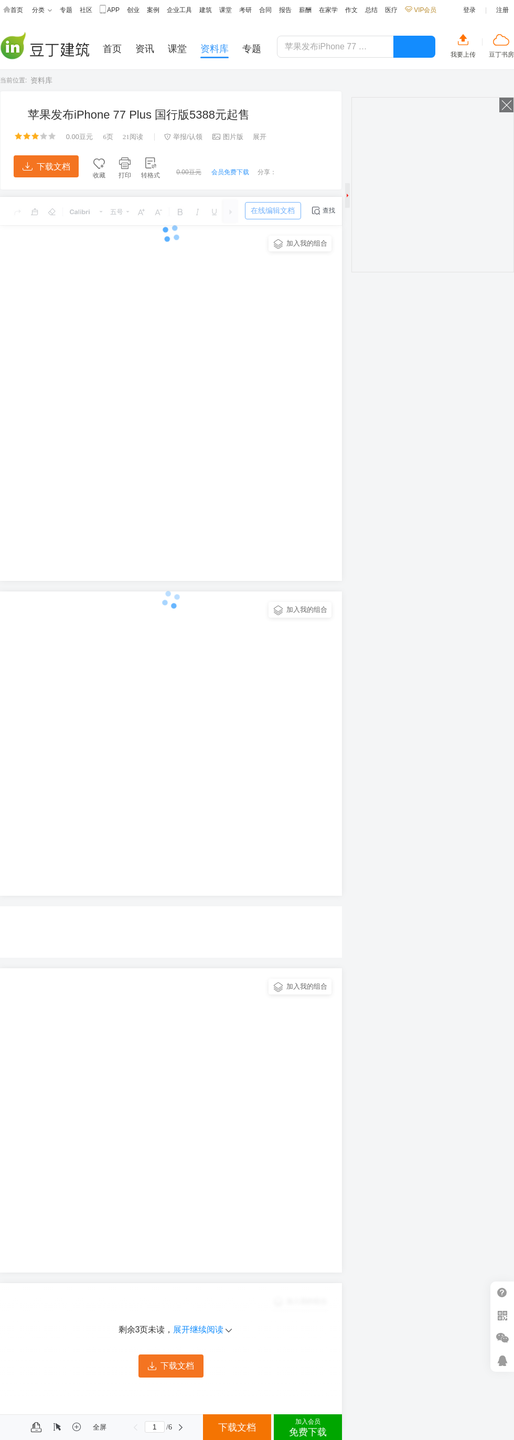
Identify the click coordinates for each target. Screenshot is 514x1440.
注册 (502, 10)
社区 (86, 10)
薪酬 (305, 10)
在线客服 (502, 1360)
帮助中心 (502, 1293)
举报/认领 (183, 137)
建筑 (205, 10)
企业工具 (179, 10)
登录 (469, 10)
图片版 (227, 137)
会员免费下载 (230, 172)
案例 (153, 10)
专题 (66, 10)
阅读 (133, 137)
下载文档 (46, 166)
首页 (13, 10)
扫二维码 (502, 1315)
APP (110, 10)
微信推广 (502, 1338)
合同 (265, 10)
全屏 (99, 1427)
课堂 (225, 10)
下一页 (181, 1427)
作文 (351, 10)
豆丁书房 (501, 54)
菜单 (12, 1427)
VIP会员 (420, 10)
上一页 (136, 1427)
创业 (133, 10)
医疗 (391, 10)
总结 (371, 10)
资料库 (41, 80)
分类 (42, 10)
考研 (245, 10)
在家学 (328, 10)
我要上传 (463, 54)
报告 (285, 10)
